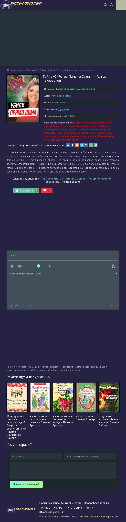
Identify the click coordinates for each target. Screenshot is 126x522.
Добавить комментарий (26, 484)
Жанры (58, 507)
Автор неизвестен (61, 96)
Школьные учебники (52, 512)
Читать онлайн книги (79, 507)
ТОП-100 (44, 507)
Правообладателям (96, 503)
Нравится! (27, 190)
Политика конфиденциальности (60, 503)
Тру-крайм (63, 109)
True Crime (64, 102)
